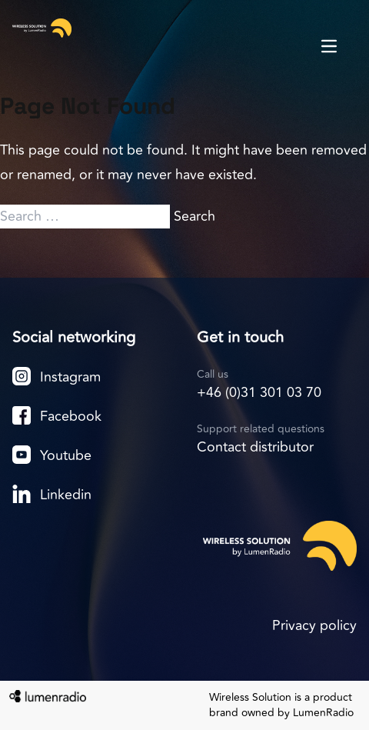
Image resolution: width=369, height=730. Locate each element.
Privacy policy (314, 625)
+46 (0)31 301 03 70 (259, 392)
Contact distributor (255, 447)
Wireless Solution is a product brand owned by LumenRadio (281, 705)
